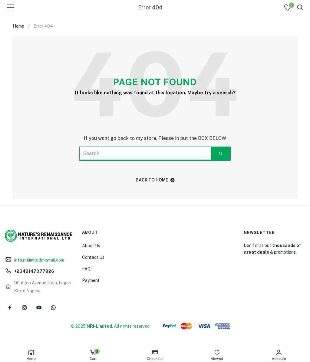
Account (279, 354)
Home (31, 354)
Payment (91, 280)
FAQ (86, 268)
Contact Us (93, 257)
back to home (155, 180)
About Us (91, 245)
